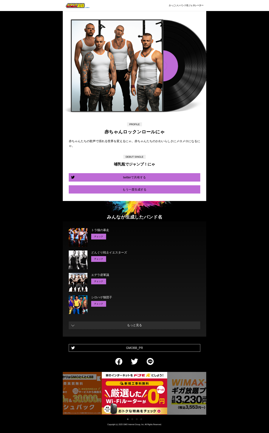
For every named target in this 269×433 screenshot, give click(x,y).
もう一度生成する (134, 189)
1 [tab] (128, 419)
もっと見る (134, 325)
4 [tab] (141, 419)
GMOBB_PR (134, 348)
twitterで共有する (134, 177)
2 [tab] (132, 419)
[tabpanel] (134, 394)
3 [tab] (136, 419)
